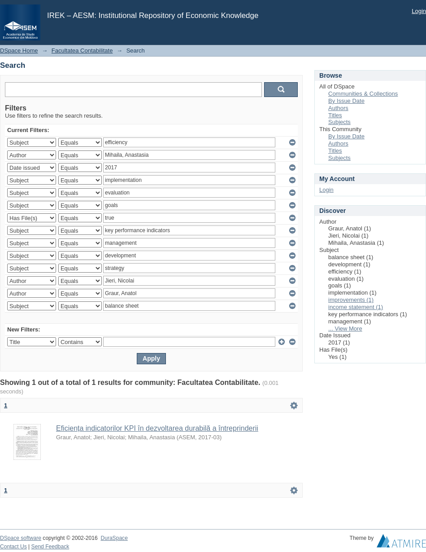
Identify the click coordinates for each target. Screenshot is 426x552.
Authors (338, 108)
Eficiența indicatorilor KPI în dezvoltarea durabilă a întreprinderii (157, 428)
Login (419, 11)
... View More (345, 328)
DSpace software (20, 538)
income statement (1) (355, 307)
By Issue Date (346, 100)
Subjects (339, 122)
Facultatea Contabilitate (82, 50)
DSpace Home (19, 50)
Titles (335, 115)
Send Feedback (50, 546)
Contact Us (13, 546)
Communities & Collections (363, 93)
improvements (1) (351, 299)
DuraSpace (113, 538)
